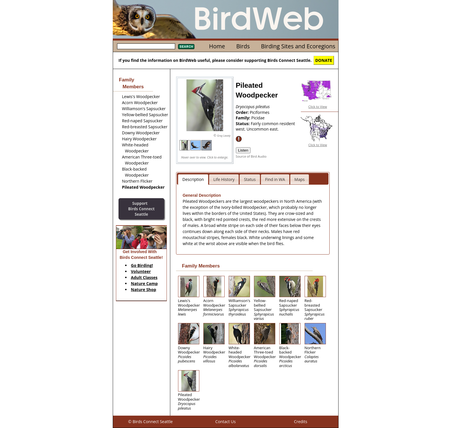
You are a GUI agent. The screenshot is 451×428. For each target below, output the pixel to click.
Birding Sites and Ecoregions (298, 46)
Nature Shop (143, 289)
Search (186, 46)
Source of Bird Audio (251, 156)
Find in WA (275, 179)
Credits (300, 421)
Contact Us (225, 421)
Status (250, 179)
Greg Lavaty (224, 135)
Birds (243, 46)
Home (217, 46)
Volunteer (141, 271)
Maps (300, 179)
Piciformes (260, 112)
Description (193, 179)
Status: (243, 123)
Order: (243, 112)
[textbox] (146, 46)
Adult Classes (144, 277)
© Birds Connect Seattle (150, 421)
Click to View (317, 106)
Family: (243, 118)
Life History (224, 179)
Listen (243, 150)
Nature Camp (144, 283)
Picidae (258, 118)
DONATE (323, 60)
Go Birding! (142, 265)
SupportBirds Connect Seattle (141, 209)
